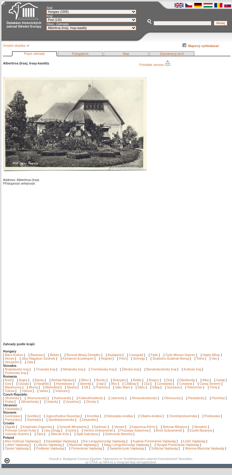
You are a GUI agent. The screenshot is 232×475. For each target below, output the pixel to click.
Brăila (137, 380)
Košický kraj (192, 369)
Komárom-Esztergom (78, 358)
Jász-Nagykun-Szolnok (38, 358)
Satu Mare (123, 387)
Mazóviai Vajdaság (83, 445)
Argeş (23, 380)
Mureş (34, 387)
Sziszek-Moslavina (73, 427)
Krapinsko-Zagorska (37, 427)
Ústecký (52, 401)
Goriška (33, 416)
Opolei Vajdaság (17, 448)
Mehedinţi (52, 387)
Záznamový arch (172, 53)
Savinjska (34, 419)
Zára (40, 434)
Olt (86, 387)
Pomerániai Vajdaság (86, 448)
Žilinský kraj (131, 369)
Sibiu (142, 387)
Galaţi (221, 380)
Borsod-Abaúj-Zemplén (83, 355)
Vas (214, 358)
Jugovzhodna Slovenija (63, 416)
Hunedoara (64, 383)
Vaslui (44, 391)
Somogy (139, 358)
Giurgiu (24, 383)
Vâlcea (27, 391)
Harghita (43, 383)
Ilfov (114, 383)
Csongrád (136, 355)
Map (126, 53)
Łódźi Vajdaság (194, 441)
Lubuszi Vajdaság (49, 445)
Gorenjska (12, 416)
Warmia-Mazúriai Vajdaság (204, 448)
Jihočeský (12, 398)
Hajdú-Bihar (211, 355)
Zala (30, 362)
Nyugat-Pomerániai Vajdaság (178, 445)
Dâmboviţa (187, 380)
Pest (122, 358)
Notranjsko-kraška (120, 416)
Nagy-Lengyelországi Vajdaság (126, 445)
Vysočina (72, 401)
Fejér (154, 355)
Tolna (200, 358)
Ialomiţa (86, 383)
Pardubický (196, 398)
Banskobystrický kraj (161, 369)
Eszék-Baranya (200, 430)
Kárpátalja (12, 409)
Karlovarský (62, 398)
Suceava (174, 387)
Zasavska (89, 419)
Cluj (147, 383)
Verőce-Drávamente (98, 430)
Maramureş (13, 387)
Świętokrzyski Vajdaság (127, 448)
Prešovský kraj (15, 373)
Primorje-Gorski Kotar (21, 430)
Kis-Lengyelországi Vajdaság (104, 441)
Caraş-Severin (210, 383)
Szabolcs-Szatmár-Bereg (170, 358)
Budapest (115, 355)
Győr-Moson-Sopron (180, 355)
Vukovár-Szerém (17, 434)
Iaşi (101, 383)
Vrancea (62, 391)
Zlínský (91, 401)
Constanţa (165, 383)
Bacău (40, 380)
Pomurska (13, 419)
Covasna (186, 383)
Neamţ (72, 387)
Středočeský (30, 401)
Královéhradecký (91, 398)
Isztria (72, 430)
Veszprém (12, 362)
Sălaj (156, 387)
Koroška (93, 416)
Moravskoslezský (144, 398)
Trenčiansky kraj (103, 369)
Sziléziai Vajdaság (164, 448)
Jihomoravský (37, 398)
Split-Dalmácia (87, 434)
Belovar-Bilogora (175, 427)
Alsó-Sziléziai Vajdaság (22, 441)
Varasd (119, 427)
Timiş (214, 387)
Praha (9, 401)
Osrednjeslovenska (183, 416)
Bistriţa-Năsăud (63, 380)
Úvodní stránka (14, 45)
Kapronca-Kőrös (144, 427)
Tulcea (10, 391)
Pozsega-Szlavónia (134, 430)
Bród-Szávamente (169, 430)
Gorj (8, 383)
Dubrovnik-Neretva (119, 434)
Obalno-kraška (151, 416)
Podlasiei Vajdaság (50, 448)
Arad (9, 380)
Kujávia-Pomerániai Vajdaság (154, 441)
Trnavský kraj (46, 369)
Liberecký (117, 398)
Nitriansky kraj (73, 369)
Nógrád (106, 358)
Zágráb (10, 427)
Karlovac (100, 427)
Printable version (154, 65)
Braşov (154, 380)
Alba (206, 380)
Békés (54, 355)
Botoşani (120, 380)
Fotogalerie (80, 53)
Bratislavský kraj (16, 369)
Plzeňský (218, 398)
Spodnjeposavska (61, 419)
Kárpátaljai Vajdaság (61, 441)
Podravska (212, 416)
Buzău (101, 380)
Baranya (37, 355)
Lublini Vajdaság (17, 445)
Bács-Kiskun (14, 355)
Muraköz (200, 427)
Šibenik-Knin (60, 434)
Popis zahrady (34, 53)
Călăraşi (131, 383)
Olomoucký (172, 398)
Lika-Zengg (52, 430)
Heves (9, 358)
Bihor (85, 380)
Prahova (102, 387)
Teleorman (195, 387)
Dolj (169, 380)
